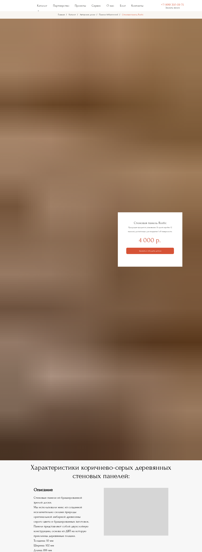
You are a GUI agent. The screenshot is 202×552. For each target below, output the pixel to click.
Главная (61, 14)
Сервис (96, 5)
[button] (150, 251)
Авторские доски (87, 14)
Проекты (80, 5)
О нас (110, 5)
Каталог (72, 14)
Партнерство (61, 5)
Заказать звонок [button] (173, 7)
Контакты (137, 5)
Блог (123, 5)
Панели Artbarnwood (108, 14)
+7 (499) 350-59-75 (172, 4)
